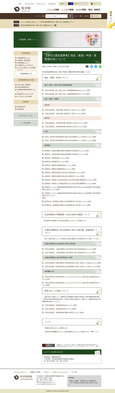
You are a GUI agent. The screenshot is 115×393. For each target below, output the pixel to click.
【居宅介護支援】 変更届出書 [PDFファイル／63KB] (60, 308)
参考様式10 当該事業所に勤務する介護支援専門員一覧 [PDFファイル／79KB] (67, 205)
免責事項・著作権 (35, 372)
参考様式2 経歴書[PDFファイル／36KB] (57, 161)
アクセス (46, 372)
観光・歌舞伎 (94, 10)
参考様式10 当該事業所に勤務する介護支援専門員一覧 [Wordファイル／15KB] (68, 201)
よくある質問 (25, 123)
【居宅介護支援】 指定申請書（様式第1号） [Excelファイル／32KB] (65, 110)
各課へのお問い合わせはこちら (45, 382)
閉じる (55, 25)
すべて (77, 16)
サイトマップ (42, 3)
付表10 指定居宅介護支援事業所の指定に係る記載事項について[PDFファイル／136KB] (70, 140)
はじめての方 (30, 3)
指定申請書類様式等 (23, 87)
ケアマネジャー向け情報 (24, 96)
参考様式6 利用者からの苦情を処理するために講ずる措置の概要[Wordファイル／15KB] (70, 179)
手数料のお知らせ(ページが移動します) (56, 328)
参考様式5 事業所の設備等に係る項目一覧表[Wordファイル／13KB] (65, 172)
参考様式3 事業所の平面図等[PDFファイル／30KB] (60, 169)
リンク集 (74, 372)
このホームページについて (60, 372)
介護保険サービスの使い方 (25, 65)
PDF (88, 16)
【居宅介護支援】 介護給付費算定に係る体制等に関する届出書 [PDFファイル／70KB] (70, 252)
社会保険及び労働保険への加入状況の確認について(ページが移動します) (65, 220)
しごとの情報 (68, 10)
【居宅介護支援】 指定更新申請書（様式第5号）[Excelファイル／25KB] (66, 123)
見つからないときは (25, 115)
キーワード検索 (39, 16)
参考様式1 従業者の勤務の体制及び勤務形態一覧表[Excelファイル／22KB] (67, 150)
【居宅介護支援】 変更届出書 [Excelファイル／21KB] (61, 305)
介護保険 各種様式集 (23, 60)
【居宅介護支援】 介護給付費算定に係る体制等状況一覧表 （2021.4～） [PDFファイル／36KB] (72, 266)
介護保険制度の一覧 (26, 73)
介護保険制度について (23, 58)
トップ (22, 22)
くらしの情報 (53, 10)
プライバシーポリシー (20, 372)
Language (52, 3)
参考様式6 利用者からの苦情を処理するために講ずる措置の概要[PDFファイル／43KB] (70, 183)
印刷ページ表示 (87, 66)
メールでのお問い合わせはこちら (46, 384)
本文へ (20, 3)
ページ (83, 16)
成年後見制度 (21, 106)
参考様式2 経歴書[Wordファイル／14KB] (57, 158)
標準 (66, 3)
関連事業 (26, 102)
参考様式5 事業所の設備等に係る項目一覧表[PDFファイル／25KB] (64, 176)
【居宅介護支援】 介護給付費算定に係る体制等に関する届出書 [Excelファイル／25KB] (70, 249)
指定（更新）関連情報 (23, 84)
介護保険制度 (25, 53)
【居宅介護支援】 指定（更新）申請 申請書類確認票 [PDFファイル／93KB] (67, 94)
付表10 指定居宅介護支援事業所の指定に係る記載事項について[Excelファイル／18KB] (70, 136)
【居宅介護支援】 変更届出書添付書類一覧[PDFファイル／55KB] (64, 312)
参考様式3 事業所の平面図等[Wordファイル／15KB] (60, 165)
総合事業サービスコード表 (25, 94)
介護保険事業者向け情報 (26, 80)
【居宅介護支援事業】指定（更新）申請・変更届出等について (37, 25)
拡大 (86, 3)
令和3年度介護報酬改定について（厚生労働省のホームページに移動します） (67, 331)
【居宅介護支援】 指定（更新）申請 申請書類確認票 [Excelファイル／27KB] (67, 90)
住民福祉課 (47, 357)
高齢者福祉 (20, 109)
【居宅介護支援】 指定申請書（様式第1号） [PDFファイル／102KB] (65, 113)
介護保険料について (23, 62)
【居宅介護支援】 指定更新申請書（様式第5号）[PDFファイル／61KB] (66, 126)
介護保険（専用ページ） (32, 22)
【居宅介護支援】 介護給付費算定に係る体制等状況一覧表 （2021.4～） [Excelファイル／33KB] (73, 262)
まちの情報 (81, 10)
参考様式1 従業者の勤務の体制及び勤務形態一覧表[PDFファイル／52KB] (66, 154)
